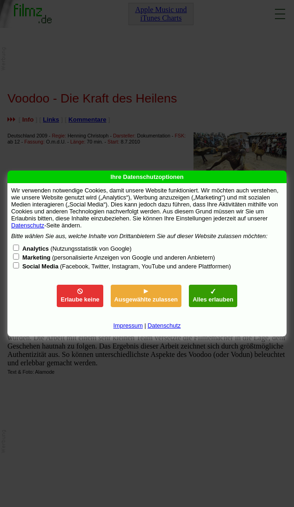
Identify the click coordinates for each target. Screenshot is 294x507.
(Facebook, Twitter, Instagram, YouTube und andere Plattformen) (126, 266)
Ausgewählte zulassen (146, 295)
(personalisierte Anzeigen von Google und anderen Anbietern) (118, 257)
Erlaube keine (79, 295)
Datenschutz (27, 225)
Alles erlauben (213, 295)
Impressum (128, 325)
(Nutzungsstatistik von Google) (77, 248)
